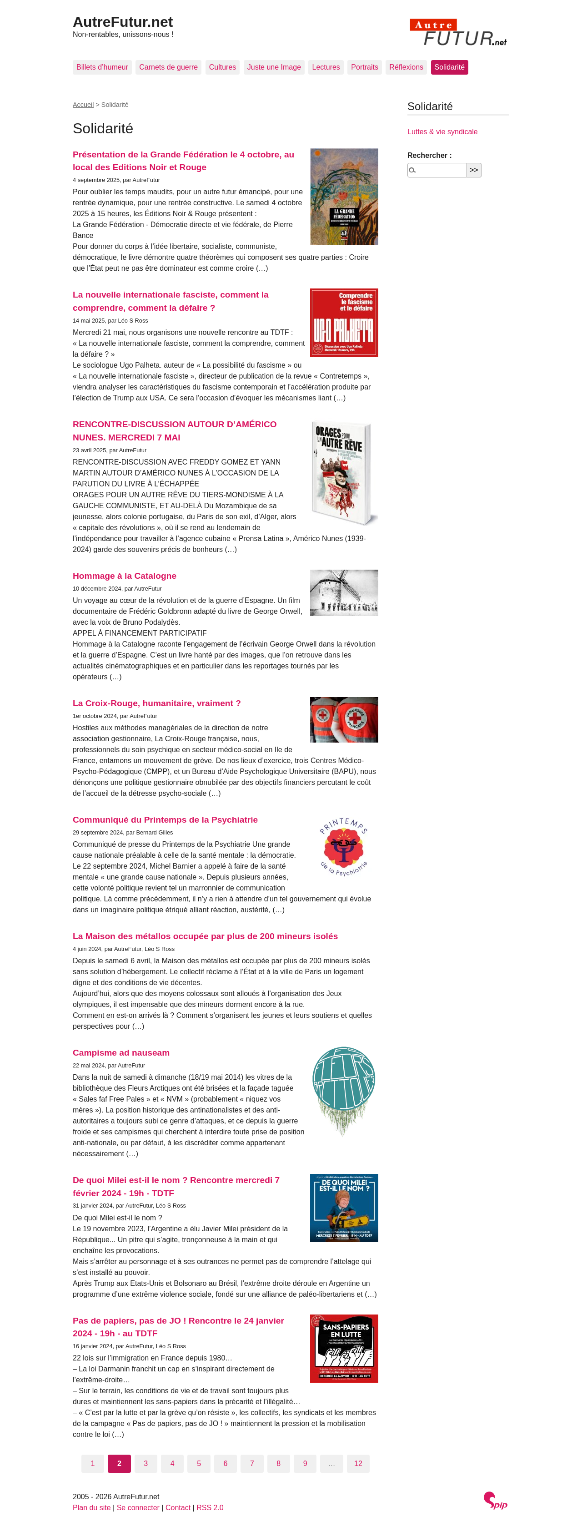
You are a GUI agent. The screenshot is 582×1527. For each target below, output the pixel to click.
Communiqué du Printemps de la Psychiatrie (165, 819)
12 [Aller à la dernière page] (358, 1463)
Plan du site (92, 1508)
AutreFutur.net (123, 22)
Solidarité (450, 67)
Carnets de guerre (168, 67)
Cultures (222, 67)
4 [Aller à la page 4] (173, 1463)
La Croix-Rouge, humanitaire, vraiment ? (157, 703)
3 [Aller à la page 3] (146, 1463)
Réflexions (406, 67)
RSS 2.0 (210, 1508)
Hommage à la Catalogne (124, 576)
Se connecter (138, 1508)
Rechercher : (429, 155)
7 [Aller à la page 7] (252, 1463)
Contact (178, 1508)
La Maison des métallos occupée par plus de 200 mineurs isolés (205, 936)
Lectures (326, 67)
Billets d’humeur (102, 67)
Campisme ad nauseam (121, 1052)
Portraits (364, 67)
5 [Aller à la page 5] (199, 1463)
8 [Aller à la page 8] (278, 1463)
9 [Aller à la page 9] (305, 1463)
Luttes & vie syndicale (442, 132)
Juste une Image (274, 67)
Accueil (83, 104)
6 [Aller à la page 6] (226, 1463)
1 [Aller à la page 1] (93, 1463)
